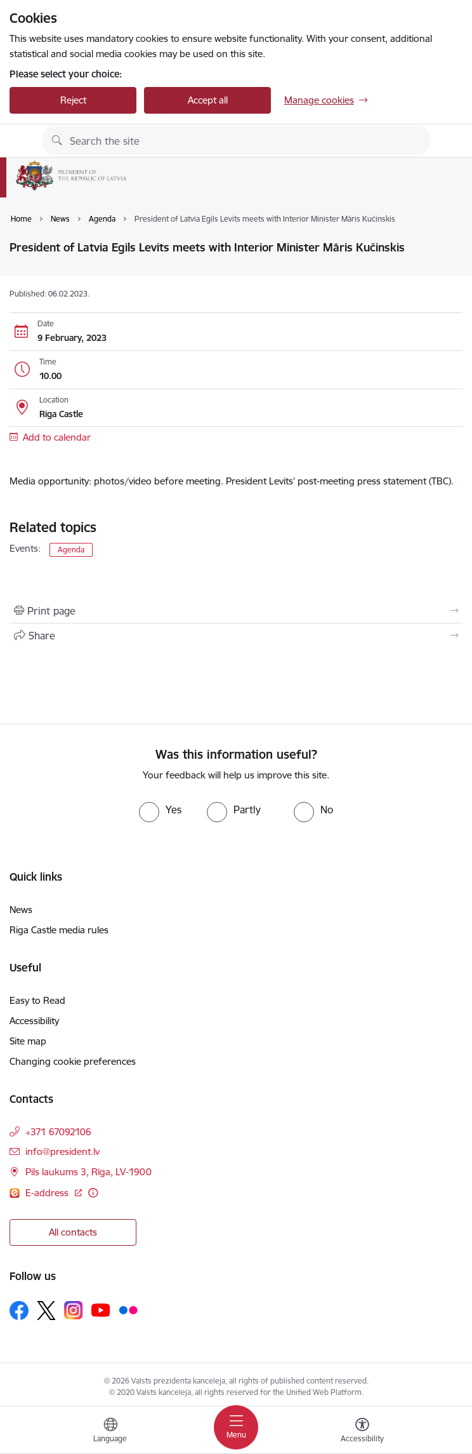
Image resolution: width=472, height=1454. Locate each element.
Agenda (71, 549)
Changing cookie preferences (73, 1061)
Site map (28, 1041)
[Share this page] (236, 636)
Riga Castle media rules (59, 930)
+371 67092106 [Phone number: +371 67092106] (58, 1132)
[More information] (93, 1192)
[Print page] (236, 611)
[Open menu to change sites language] (110, 1431)
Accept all (208, 100)
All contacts (73, 1232)
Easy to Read (37, 1000)
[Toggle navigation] (236, 1427)
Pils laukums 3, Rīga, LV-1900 (88, 1172)
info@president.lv (62, 1151)
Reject (73, 100)
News (21, 910)
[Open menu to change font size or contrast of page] (362, 1431)
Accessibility (34, 1021)
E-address (48, 1193)
